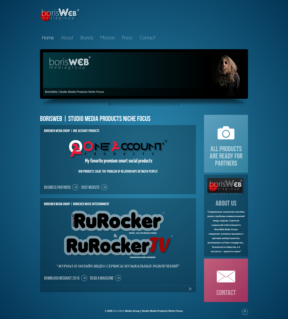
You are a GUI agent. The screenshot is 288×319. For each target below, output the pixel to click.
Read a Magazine (102, 278)
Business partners (57, 187)
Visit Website (90, 187)
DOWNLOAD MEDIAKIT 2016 (62, 278)
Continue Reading (190, 289)
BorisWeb (118, 311)
